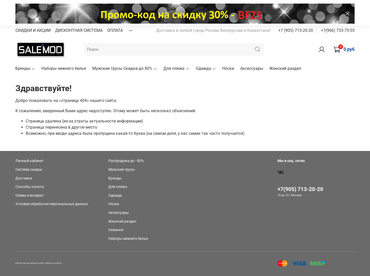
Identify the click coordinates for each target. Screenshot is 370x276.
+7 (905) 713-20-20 (295, 30)
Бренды (25, 68)
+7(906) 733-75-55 (338, 30)
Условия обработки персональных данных (51, 204)
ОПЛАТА (115, 30)
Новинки (115, 230)
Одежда (206, 68)
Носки (228, 68)
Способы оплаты (29, 187)
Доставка (23, 178)
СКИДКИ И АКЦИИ (33, 30)
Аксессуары (251, 68)
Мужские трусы (121, 169)
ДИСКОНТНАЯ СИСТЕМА (79, 30)
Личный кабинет (29, 161)
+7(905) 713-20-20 (300, 189)
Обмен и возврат (29, 195)
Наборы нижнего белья (63, 68)
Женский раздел (285, 68)
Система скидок (28, 169)
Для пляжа (176, 68)
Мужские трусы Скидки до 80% (124, 68)
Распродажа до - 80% (126, 161)
